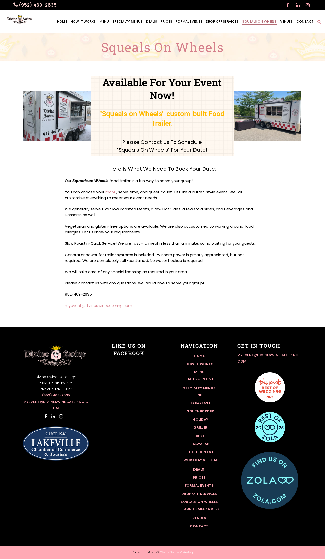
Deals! (199, 469)
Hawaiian (200, 443)
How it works (199, 364)
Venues (199, 518)
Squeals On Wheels (199, 501)
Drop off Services (199, 493)
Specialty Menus (199, 388)
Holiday (200, 419)
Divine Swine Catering (176, 552)
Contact (199, 526)
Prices (199, 477)
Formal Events (199, 485)
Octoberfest (200, 451)
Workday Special (201, 460)
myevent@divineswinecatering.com (98, 305)
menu (110, 192)
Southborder (200, 411)
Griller (200, 427)
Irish (201, 435)
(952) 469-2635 (56, 395)
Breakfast (200, 403)
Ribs (201, 395)
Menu (199, 372)
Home (199, 355)
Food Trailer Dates (201, 508)
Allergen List (201, 378)
